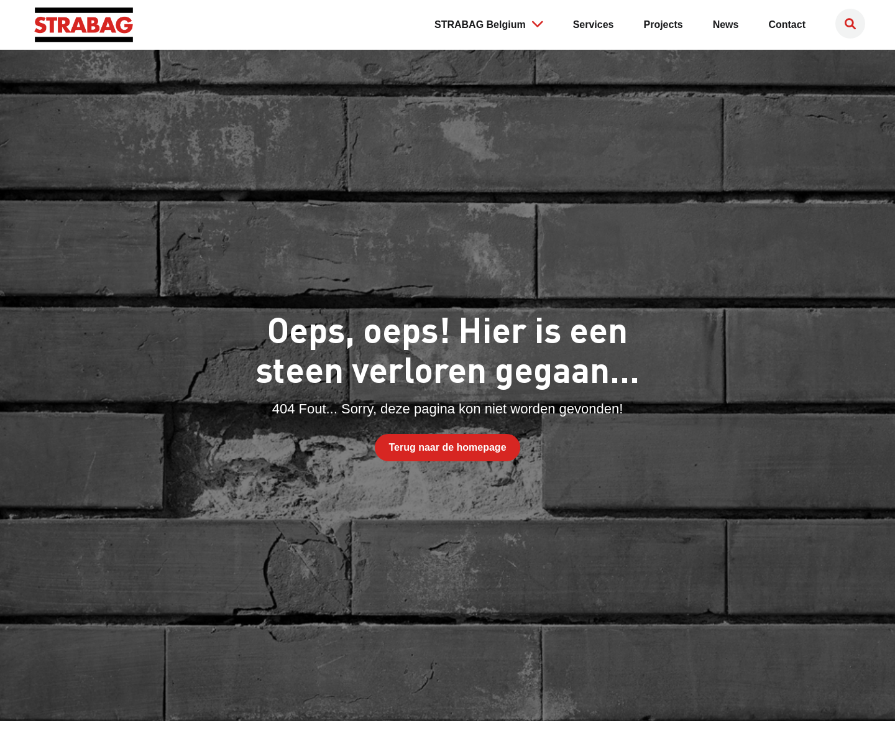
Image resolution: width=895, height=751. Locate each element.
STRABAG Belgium (488, 23)
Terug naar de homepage (447, 447)
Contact (787, 24)
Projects (663, 24)
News (726, 24)
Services (593, 24)
